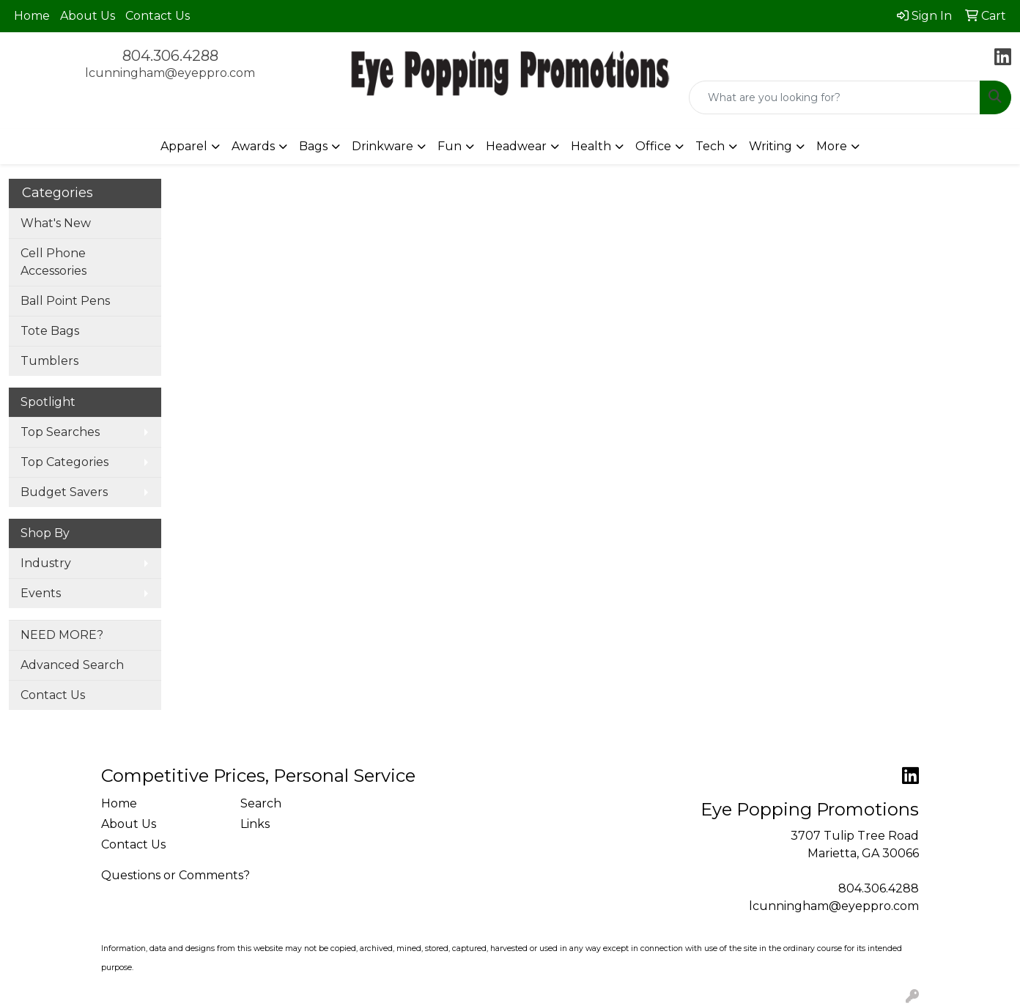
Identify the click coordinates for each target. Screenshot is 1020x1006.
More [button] (831, 146)
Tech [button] (710, 146)
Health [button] (591, 146)
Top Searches (60, 432)
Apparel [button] (183, 146)
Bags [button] (313, 146)
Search (260, 803)
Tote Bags (50, 331)
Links (255, 824)
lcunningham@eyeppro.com (170, 73)
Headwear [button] (516, 146)
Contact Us (157, 16)
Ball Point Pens (65, 301)
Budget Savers (64, 492)
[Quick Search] (834, 97)
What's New (56, 223)
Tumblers (49, 361)
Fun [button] (449, 146)
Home (32, 16)
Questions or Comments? (175, 875)
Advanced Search (72, 665)
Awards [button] (253, 146)
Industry (46, 563)
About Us (87, 16)
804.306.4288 (170, 55)
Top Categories (64, 462)
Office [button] (653, 146)
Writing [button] (770, 146)
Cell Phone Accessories (53, 262)
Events (41, 593)
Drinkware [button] (382, 146)
